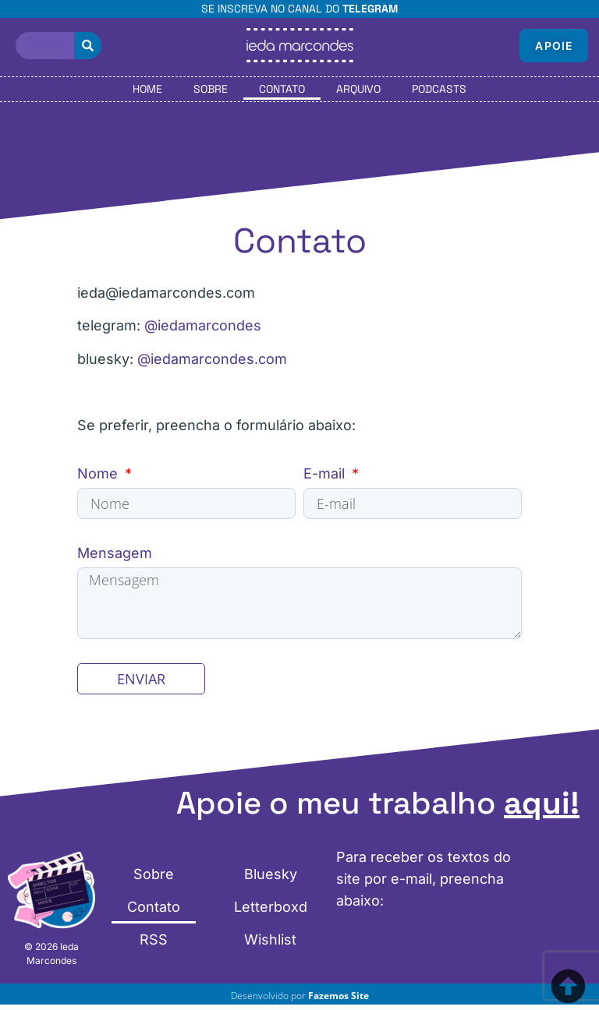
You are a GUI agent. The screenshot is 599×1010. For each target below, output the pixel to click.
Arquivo (358, 89)
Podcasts (439, 89)
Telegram (370, 9)
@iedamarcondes (202, 325)
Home (147, 89)
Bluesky (270, 883)
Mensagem (114, 553)
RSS (154, 942)
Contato (282, 89)
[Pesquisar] (87, 45)
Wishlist (270, 942)
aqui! (542, 809)
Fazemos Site (338, 1001)
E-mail (326, 473)
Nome (99, 473)
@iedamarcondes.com (212, 359)
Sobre (210, 89)
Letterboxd (270, 913)
